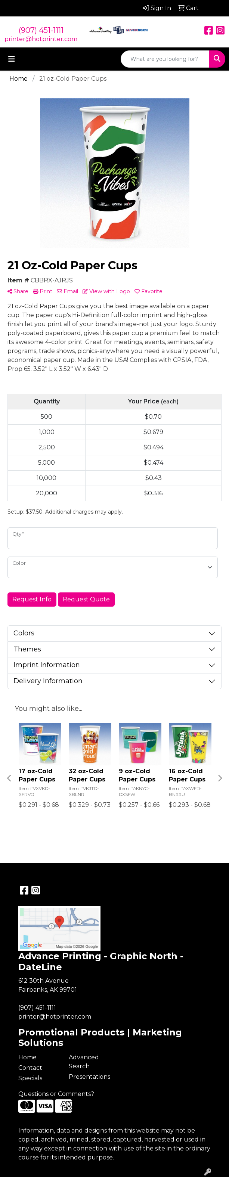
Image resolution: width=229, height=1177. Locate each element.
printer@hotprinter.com (40, 39)
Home (27, 1057)
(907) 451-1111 (41, 30)
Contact (30, 1067)
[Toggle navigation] (11, 59)
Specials (30, 1078)
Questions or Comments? (56, 1093)
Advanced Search (84, 1062)
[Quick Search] (165, 59)
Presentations (89, 1076)
